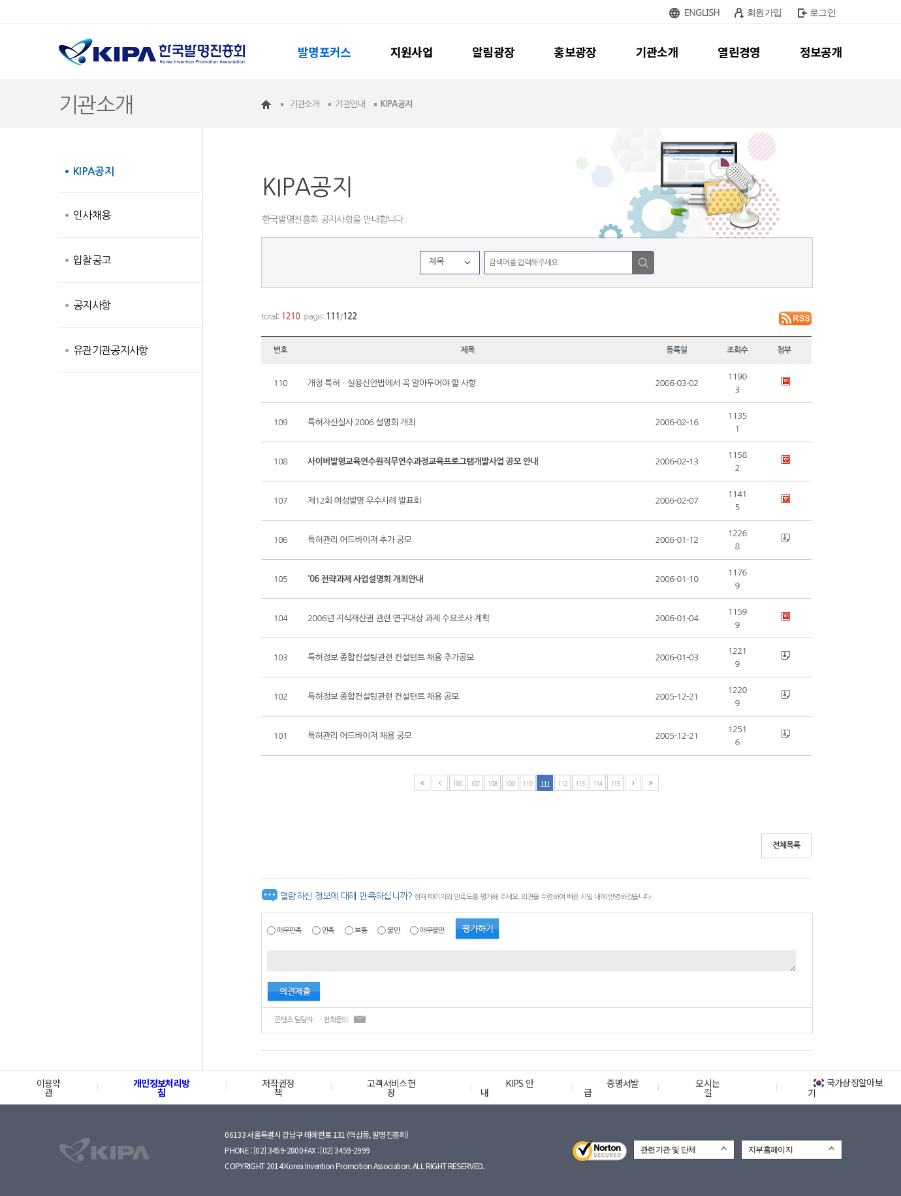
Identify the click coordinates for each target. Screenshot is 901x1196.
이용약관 (49, 1087)
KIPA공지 (93, 171)
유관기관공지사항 (110, 350)
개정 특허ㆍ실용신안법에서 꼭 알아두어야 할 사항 (392, 383)
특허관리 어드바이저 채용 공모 (359, 736)
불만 (393, 930)
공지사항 (91, 305)
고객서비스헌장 (391, 1087)
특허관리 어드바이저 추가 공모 (359, 540)
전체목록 (786, 845)
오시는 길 (707, 1087)
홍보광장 (575, 51)
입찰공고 (91, 260)
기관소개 (657, 51)
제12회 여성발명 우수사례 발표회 (364, 500)
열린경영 (739, 51)
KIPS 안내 (507, 1087)
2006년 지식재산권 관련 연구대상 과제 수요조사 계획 (398, 618)
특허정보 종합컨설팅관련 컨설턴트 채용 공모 (383, 696)
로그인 (823, 12)
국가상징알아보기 (845, 1087)
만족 (328, 930)
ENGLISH (701, 12)
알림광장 (493, 51)
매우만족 (289, 930)
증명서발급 (611, 1087)
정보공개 (821, 51)
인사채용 (91, 215)
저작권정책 (278, 1087)
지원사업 (411, 51)
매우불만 (432, 930)
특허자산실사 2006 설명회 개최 (361, 422)
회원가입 (764, 12)
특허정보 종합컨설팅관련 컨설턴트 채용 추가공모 (391, 657)
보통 (361, 930)
